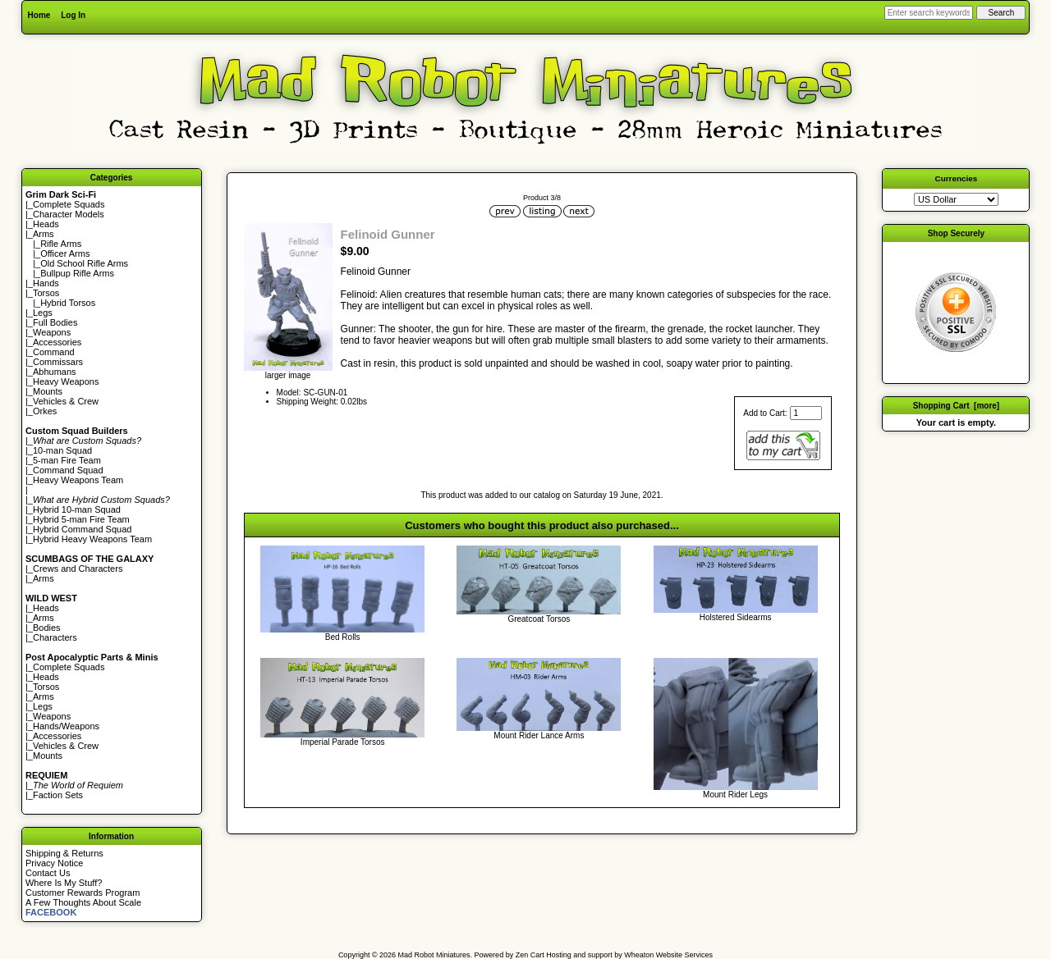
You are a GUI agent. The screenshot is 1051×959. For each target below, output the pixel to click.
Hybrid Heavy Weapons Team (92, 539)
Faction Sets (58, 795)
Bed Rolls (342, 637)
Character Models (68, 214)
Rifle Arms (60, 244)
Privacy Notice (54, 863)
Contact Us (47, 873)
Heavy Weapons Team (78, 480)
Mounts (47, 391)
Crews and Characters (77, 568)
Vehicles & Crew (66, 401)
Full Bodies (55, 322)
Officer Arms (64, 253)
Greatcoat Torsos (538, 618)
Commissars (58, 362)
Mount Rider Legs (735, 794)
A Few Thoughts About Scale (83, 902)
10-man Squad (62, 450)
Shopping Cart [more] (956, 405)
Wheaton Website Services (668, 955)
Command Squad (68, 470)
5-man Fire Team (67, 460)
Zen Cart (530, 955)
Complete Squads (68, 204)
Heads (46, 224)
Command (54, 352)
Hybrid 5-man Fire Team (81, 519)
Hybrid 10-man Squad (77, 509)
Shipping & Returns (64, 853)
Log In (73, 15)
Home (39, 15)
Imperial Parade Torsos (343, 742)
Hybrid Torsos (67, 303)
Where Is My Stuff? (63, 883)
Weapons (52, 332)
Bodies (47, 627)
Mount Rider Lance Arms (538, 735)
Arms (43, 578)
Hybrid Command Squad (82, 529)
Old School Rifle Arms (84, 263)
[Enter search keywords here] (928, 13)
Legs (43, 312)
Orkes (45, 411)
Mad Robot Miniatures (434, 955)
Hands (46, 283)
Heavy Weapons (66, 381)
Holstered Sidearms (736, 617)
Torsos (46, 293)
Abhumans (54, 372)
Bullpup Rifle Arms (77, 273)
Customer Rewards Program (82, 892)
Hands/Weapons (66, 726)
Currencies (956, 178)
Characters (55, 637)
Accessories (57, 342)
